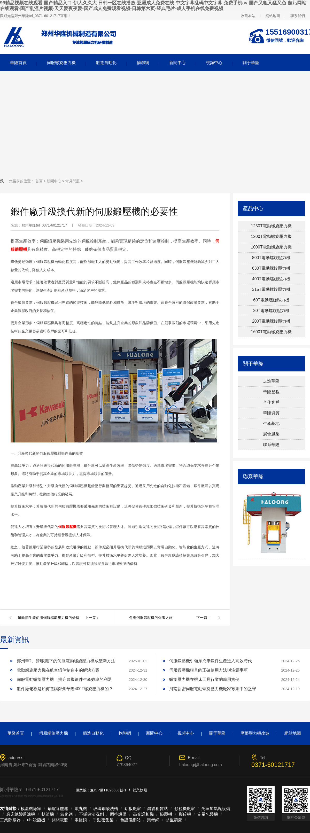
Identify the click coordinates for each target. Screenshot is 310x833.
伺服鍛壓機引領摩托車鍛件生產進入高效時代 (210, 661)
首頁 (39, 181)
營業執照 (140, 790)
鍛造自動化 (106, 62)
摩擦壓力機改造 (255, 733)
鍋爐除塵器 (58, 808)
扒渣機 (48, 814)
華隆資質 (271, 413)
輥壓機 (166, 814)
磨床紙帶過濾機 (20, 814)
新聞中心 (177, 62)
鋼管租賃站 (157, 808)
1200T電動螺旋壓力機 (271, 236)
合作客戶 (271, 402)
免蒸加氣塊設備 (215, 808)
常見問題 (72, 181)
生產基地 (271, 423)
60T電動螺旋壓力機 (271, 300)
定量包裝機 (207, 814)
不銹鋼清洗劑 (91, 814)
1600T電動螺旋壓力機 (271, 332)
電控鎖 (80, 820)
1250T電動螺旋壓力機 (271, 226)
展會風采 (271, 434)
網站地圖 (273, 16)
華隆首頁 (18, 62)
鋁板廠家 (133, 808)
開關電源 (59, 820)
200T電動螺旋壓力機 (271, 321)
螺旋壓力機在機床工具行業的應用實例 (204, 679)
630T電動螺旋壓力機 (271, 268)
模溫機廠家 (31, 808)
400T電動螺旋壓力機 (271, 279)
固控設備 (118, 814)
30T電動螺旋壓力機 (271, 310)
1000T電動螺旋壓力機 (271, 247)
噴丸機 (81, 808)
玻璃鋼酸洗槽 (105, 808)
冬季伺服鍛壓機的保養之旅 (151, 618)
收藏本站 (248, 16)
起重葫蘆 (174, 820)
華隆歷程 (271, 392)
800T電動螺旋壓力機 (271, 257)
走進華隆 (271, 381)
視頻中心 (214, 62)
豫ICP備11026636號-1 (108, 790)
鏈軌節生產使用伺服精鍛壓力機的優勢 (48, 618)
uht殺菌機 (36, 820)
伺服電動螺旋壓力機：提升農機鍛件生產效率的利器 (64, 679)
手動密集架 (103, 820)
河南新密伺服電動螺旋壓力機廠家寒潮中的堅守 (212, 689)
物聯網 (143, 62)
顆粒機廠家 (184, 808)
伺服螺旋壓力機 (61, 62)
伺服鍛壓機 (67, 527)
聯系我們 (297, 16)
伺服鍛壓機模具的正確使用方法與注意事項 (208, 670)
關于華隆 (251, 62)
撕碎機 (185, 814)
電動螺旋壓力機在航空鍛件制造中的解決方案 (58, 670)
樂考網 (153, 820)
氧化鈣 (66, 814)
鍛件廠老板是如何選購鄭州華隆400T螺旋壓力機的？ (65, 689)
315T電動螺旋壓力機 (271, 289)
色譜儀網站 (130, 820)
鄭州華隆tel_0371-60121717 (44, 225)
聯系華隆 (271, 444)
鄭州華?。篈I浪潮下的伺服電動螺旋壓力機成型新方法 (66, 661)
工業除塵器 (10, 820)
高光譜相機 (143, 814)
